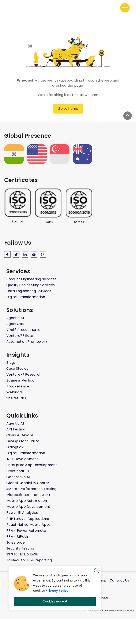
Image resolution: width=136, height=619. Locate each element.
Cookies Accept (55, 601)
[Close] (96, 570)
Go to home (68, 108)
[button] (125, 7)
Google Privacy (117, 610)
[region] (54, 588)
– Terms (129, 610)
